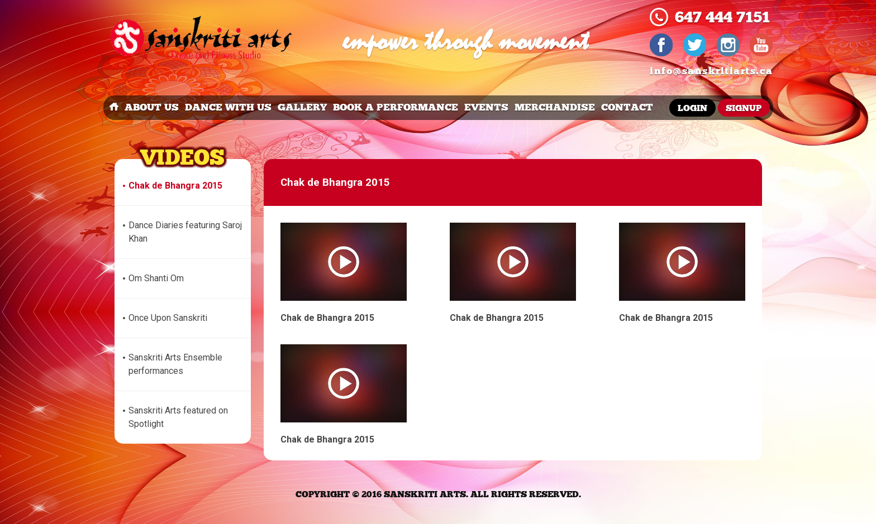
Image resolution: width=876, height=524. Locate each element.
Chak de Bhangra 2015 (175, 185)
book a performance (395, 107)
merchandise (555, 107)
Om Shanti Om (156, 278)
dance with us (228, 107)
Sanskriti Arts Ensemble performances (175, 364)
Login (692, 108)
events (486, 107)
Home (114, 107)
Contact (627, 107)
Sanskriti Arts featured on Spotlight (178, 417)
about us (152, 107)
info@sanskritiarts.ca (711, 71)
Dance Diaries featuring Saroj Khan (185, 232)
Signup (743, 108)
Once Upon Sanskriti (167, 318)
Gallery (302, 107)
